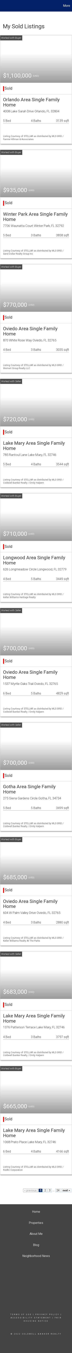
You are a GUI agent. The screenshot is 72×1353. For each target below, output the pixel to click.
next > (66, 1190)
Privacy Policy (47, 1314)
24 (58, 1190)
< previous (30, 1190)
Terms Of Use (21, 1314)
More (66, 6)
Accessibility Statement (31, 1318)
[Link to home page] (3, 6)
